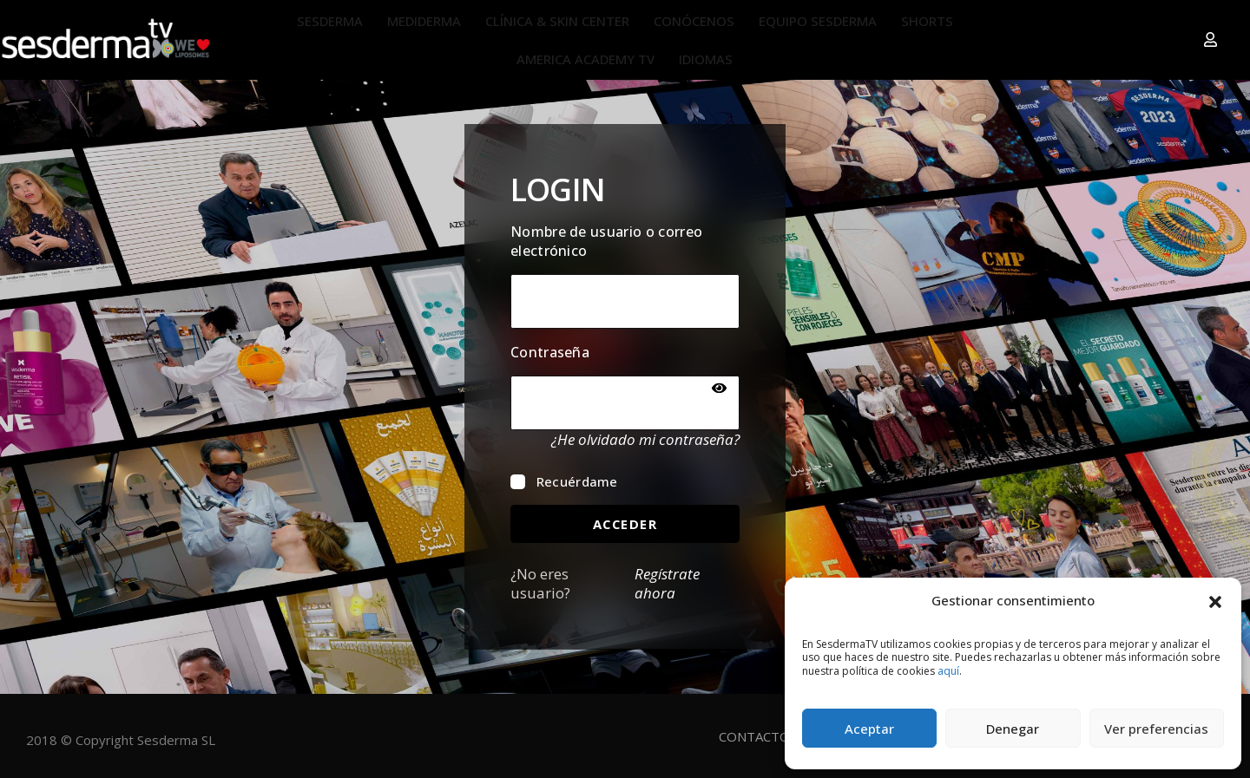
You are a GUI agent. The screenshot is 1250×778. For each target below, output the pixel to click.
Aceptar (869, 728)
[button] (1215, 600)
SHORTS (927, 20)
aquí (948, 671)
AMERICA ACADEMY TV (585, 59)
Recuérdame (564, 480)
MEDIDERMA (424, 20)
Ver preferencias (1156, 728)
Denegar (1012, 728)
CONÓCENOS (694, 20)
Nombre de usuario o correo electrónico (606, 240)
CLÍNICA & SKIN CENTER (557, 20)
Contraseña (549, 352)
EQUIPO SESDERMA (818, 20)
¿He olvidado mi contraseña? (645, 439)
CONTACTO (754, 735)
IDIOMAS (706, 59)
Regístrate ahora (667, 584)
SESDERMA (330, 20)
